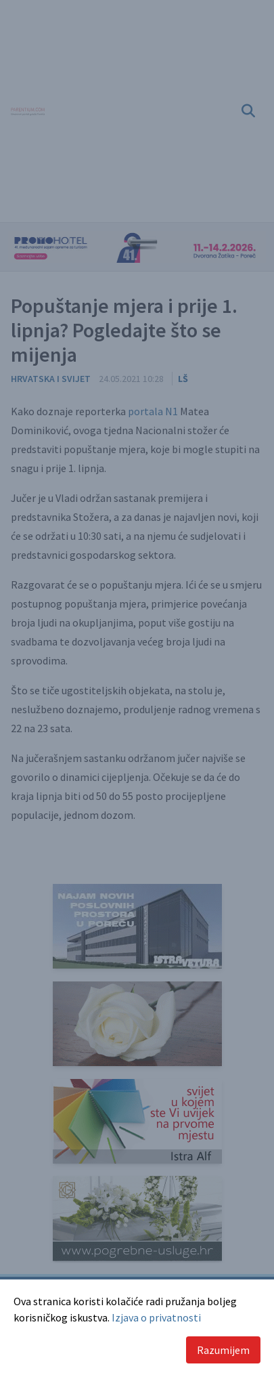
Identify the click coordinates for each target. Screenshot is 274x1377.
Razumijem (223, 1350)
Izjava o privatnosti (156, 1317)
